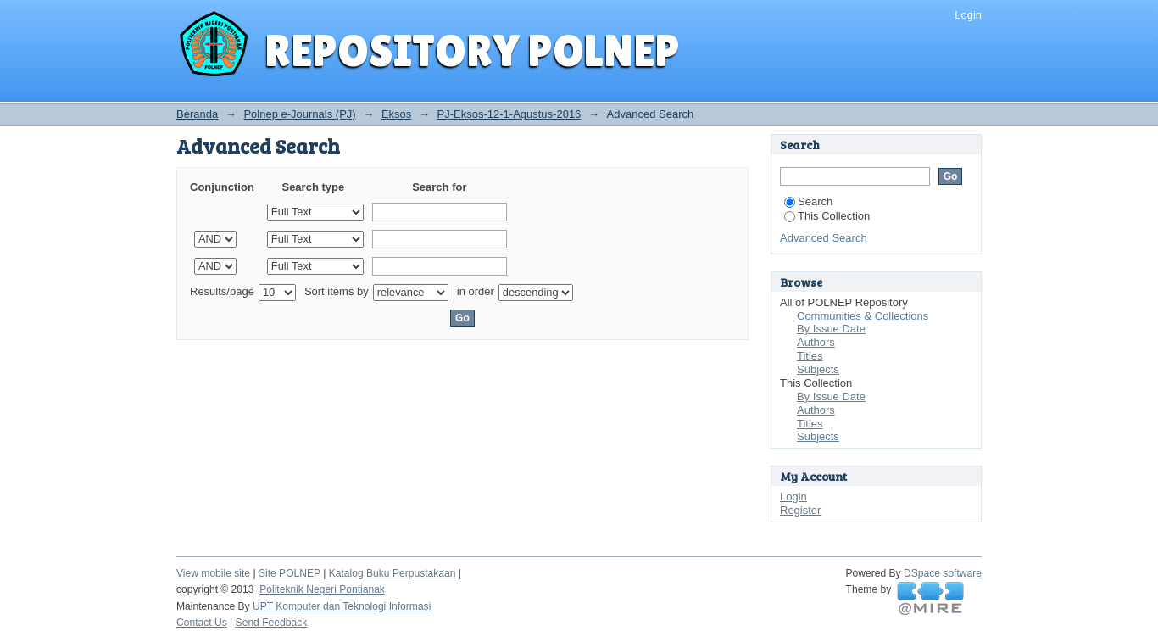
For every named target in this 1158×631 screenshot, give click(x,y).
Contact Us (201, 622)
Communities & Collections (862, 316)
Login (968, 14)
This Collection (827, 215)
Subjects (818, 369)
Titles (810, 355)
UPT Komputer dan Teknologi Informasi (342, 606)
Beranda (197, 114)
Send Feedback (272, 622)
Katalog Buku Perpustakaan (392, 573)
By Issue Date (831, 328)
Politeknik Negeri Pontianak (322, 589)
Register (800, 510)
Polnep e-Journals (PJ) (299, 114)
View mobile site (213, 573)
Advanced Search (823, 238)
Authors (816, 342)
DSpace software (943, 573)
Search (808, 201)
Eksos (396, 114)
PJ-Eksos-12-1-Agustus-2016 (509, 114)
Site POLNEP (289, 573)
